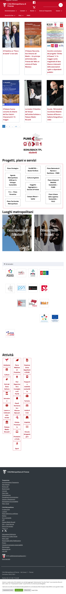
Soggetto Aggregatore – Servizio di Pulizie (33, 187)
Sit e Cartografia (6, 518)
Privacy (4, 543)
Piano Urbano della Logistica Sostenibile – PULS (53, 198)
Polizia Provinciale (17, 422)
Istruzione (7, 397)
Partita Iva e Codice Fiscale (9, 536)
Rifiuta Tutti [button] (27, 590)
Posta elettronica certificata (10, 514)
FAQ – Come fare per (8, 524)
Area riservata (6, 559)
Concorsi (4, 491)
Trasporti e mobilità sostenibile (27, 384)
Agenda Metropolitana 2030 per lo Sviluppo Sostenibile (13, 180)
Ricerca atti (5, 487)
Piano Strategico (12, 168)
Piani (20, 15)
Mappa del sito (6, 549)
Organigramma (6, 495)
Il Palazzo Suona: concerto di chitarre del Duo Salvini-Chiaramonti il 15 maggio (10, 114)
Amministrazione (10, 11)
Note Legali (5, 539)
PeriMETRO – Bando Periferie (33, 169)
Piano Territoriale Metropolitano (13, 202)
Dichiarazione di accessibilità (10, 501)
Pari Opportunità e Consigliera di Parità (17, 386)
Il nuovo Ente (6, 509)
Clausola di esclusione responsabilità (12, 545)
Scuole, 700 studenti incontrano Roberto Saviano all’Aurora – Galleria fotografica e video (54, 114)
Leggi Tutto (35, 590)
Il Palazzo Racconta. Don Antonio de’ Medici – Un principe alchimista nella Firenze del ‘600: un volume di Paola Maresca (32, 59)
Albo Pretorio (5, 484)
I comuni (4, 512)
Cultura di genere (33, 178)
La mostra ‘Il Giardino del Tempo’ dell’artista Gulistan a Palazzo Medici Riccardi (33, 114)
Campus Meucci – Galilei (33, 197)
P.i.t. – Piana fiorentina (13, 193)
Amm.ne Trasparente (45, 11)
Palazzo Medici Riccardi (7, 427)
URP (3, 520)
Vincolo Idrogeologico (27, 432)
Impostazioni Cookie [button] (8, 590)
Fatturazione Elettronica (9, 534)
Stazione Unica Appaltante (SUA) (27, 366)
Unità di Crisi (27, 409)
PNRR (28, 15)
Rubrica (4, 516)
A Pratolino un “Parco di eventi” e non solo (11, 52)
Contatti (22, 11)
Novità (32, 11)
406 (16, 126)
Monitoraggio (6, 547)
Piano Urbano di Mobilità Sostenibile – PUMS (53, 183)
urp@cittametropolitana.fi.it (18, 556)
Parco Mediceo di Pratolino (17, 366)
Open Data (5, 493)
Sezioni (58, 11)
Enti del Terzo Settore (6, 384)
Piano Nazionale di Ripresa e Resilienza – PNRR (53, 170)
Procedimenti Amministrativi (10, 497)
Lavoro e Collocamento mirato (7, 412)
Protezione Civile (17, 436)
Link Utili (4, 551)
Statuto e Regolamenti (8, 499)
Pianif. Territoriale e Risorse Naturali (17, 406)
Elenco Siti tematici (7, 526)
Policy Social (5, 504)
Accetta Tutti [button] (19, 590)
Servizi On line (9, 15)
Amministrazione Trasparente (10, 482)
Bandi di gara (5, 489)
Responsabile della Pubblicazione (11, 541)
